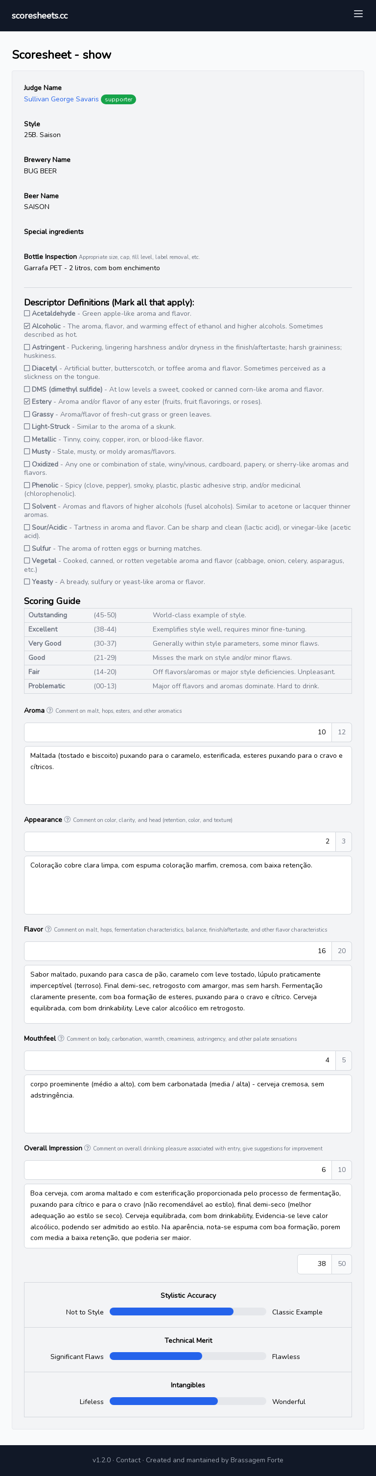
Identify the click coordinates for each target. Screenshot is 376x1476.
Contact (128, 1460)
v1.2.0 (102, 1460)
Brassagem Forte (257, 1460)
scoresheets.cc (40, 16)
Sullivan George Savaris (61, 99)
